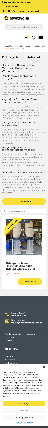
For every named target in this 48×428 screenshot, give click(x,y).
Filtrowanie (24, 201)
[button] (44, 367)
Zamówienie (10, 360)
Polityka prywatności (24, 423)
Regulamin (31, 334)
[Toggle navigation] (40, 38)
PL (14, 11)
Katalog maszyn (24, 46)
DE (9, 11)
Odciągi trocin (40, 46)
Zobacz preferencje (24, 417)
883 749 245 (12, 6)
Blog (22, 11)
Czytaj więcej (29, 282)
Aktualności (33, 11)
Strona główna (8, 46)
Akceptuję (24, 403)
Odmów (24, 410)
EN (4, 11)
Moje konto (9, 356)
